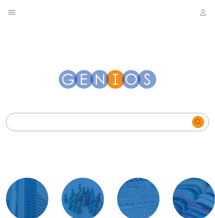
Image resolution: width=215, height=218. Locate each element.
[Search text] (100, 122)
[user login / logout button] (203, 12)
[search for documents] (198, 122)
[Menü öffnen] (12, 12)
